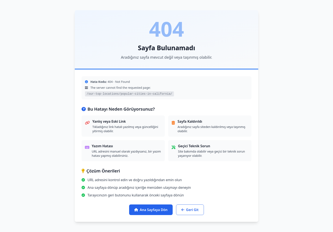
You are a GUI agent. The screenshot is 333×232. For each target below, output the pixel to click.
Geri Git (190, 209)
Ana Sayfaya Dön (151, 209)
